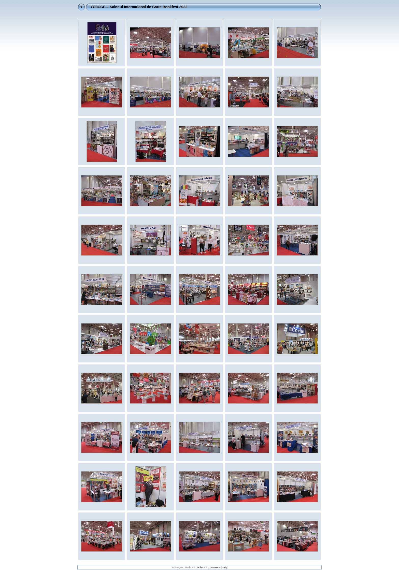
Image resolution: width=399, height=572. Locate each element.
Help (224, 567)
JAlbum (201, 567)
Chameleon (214, 567)
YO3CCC (98, 7)
